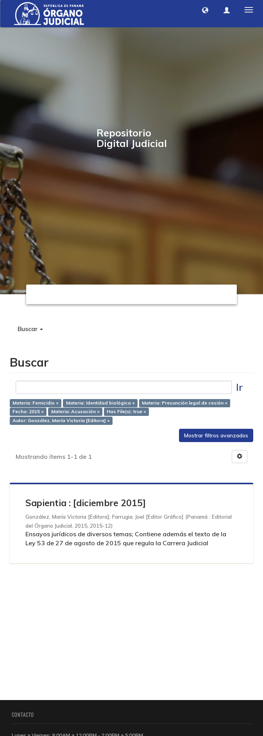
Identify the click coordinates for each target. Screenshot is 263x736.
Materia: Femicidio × (36, 403)
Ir (239, 387)
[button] (205, 10)
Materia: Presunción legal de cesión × (184, 403)
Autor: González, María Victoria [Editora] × (61, 421)
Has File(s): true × (126, 412)
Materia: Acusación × (75, 412)
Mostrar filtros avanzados (216, 435)
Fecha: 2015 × (28, 412)
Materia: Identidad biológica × (100, 403)
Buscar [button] (30, 329)
